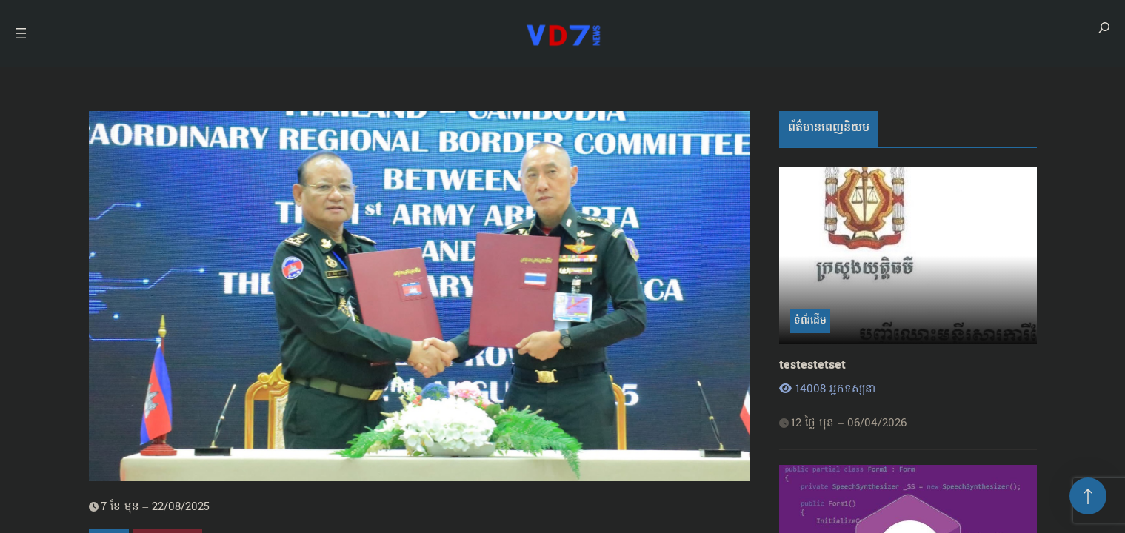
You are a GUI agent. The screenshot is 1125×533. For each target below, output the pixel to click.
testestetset (812, 366)
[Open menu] (21, 33)
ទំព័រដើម (810, 321)
